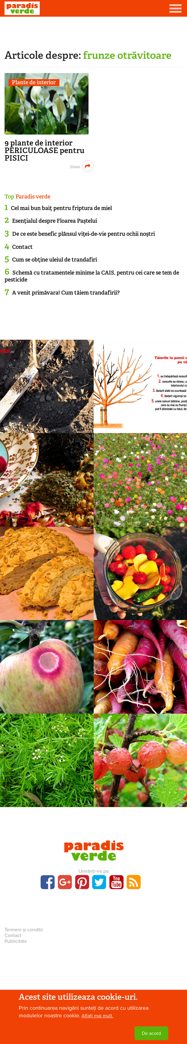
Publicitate (16, 941)
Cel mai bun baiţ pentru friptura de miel (61, 208)
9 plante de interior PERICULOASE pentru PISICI (45, 150)
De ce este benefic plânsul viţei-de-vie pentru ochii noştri (83, 234)
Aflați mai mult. (97, 1016)
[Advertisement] (93, 32)
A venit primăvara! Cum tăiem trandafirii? (66, 292)
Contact (22, 247)
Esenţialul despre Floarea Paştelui (54, 221)
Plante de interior (34, 82)
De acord (151, 1033)
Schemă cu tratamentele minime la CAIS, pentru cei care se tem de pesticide (92, 276)
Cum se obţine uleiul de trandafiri (54, 259)
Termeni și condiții (24, 930)
